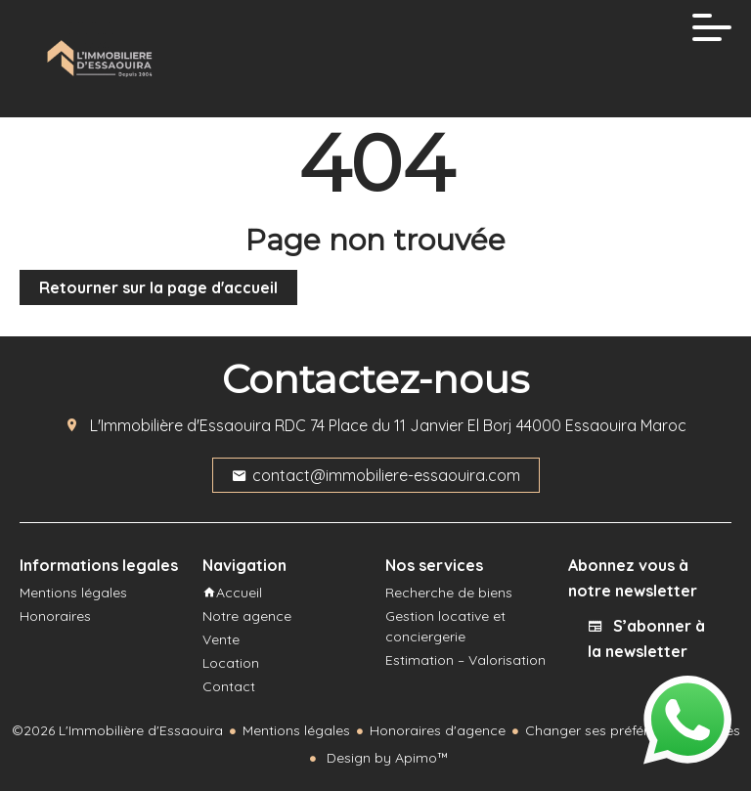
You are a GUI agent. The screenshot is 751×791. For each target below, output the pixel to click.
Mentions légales (296, 730)
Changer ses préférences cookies (632, 730)
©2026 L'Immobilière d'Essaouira (117, 730)
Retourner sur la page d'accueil (158, 287)
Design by (386, 758)
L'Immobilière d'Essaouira (180, 425)
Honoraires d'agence (438, 730)
